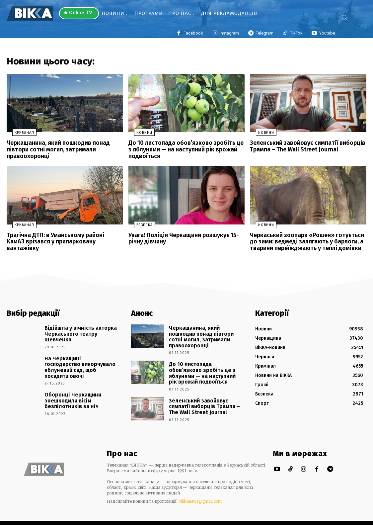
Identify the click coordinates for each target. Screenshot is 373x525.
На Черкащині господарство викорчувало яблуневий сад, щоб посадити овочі (77, 361)
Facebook (193, 33)
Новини (139, 135)
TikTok (296, 33)
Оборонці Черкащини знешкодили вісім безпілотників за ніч (80, 390)
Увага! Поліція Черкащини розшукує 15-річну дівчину (180, 238)
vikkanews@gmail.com (200, 491)
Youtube (327, 33)
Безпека (139, 225)
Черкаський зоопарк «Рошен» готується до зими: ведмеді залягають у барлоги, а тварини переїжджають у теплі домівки (307, 241)
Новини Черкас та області (48, 518)
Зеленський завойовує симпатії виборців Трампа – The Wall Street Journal (303, 148)
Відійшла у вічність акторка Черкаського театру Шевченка (79, 328)
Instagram (229, 33)
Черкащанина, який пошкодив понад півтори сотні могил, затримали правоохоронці (54, 151)
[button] (350, 17)
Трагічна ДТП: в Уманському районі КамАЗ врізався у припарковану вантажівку (61, 238)
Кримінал (19, 135)
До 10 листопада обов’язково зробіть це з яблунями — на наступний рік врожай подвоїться (183, 151)
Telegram (264, 33)
